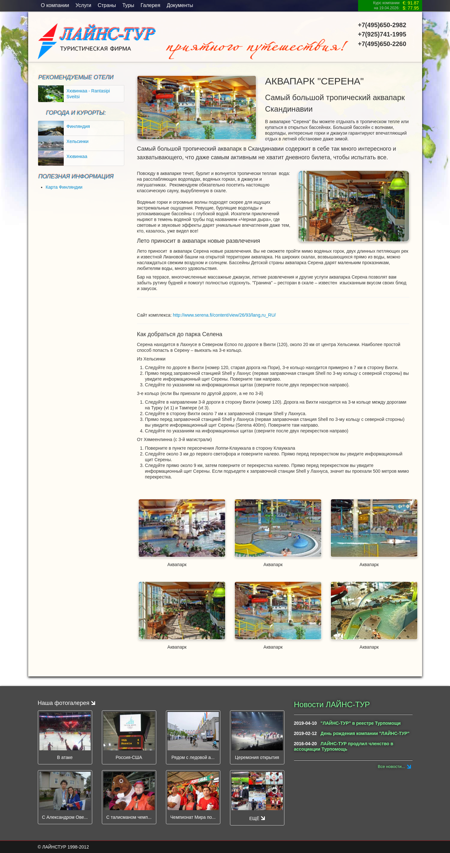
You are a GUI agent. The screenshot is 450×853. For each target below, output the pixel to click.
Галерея (150, 5)
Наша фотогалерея (66, 703)
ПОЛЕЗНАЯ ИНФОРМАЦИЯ (76, 176)
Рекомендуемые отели (76, 77)
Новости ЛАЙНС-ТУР (332, 704)
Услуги (83, 5)
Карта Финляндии (64, 187)
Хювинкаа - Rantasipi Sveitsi (88, 93)
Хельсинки (78, 141)
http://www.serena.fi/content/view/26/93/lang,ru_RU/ (224, 315)
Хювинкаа (77, 156)
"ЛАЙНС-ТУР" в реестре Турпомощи (361, 723)
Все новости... (391, 766)
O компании (55, 5)
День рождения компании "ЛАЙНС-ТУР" (365, 733)
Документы (180, 5)
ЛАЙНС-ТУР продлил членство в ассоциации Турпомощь (343, 746)
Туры (128, 5)
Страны (107, 5)
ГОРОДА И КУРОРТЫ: (76, 113)
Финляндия (78, 126)
